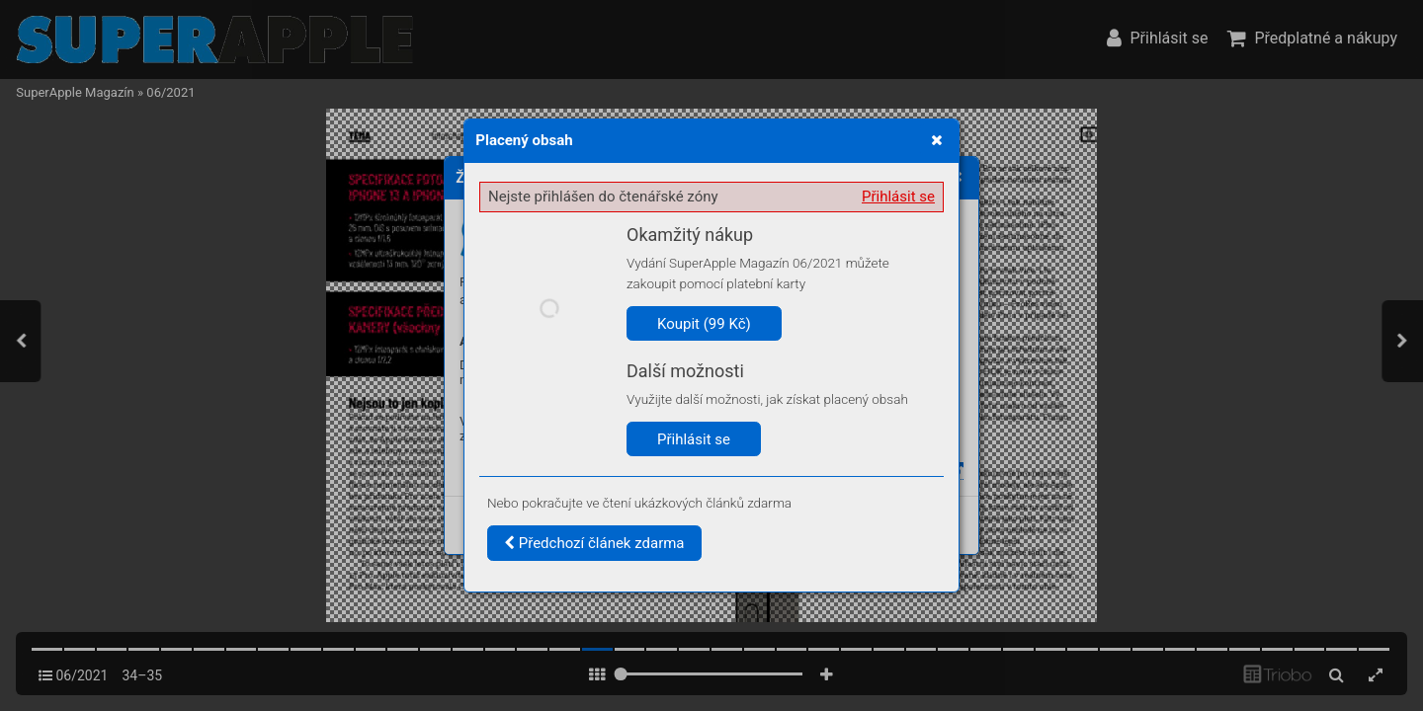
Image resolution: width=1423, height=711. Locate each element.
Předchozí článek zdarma (594, 543)
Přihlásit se (898, 196)
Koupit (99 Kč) (704, 324)
